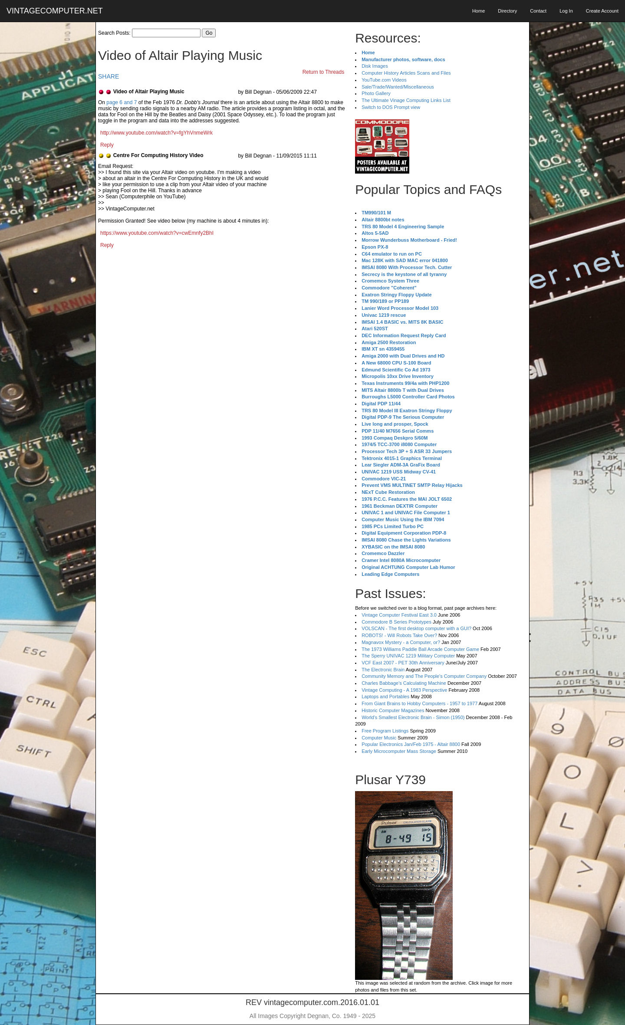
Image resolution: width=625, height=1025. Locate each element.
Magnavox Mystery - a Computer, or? (401, 642)
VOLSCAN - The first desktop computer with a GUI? (416, 628)
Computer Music (379, 737)
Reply (107, 145)
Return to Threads (324, 72)
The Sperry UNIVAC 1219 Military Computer (408, 655)
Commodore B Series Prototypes (396, 621)
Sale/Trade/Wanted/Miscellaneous (398, 86)
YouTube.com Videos (384, 79)
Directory (507, 10)
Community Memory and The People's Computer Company (424, 676)
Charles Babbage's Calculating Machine (404, 683)
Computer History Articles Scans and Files (406, 73)
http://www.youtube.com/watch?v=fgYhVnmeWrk (156, 133)
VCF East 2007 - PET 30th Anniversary (403, 662)
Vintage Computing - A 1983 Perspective (404, 690)
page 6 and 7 (121, 102)
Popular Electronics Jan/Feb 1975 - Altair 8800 (411, 744)
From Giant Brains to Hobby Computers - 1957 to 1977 (419, 703)
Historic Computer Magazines (393, 710)
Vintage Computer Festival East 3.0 (399, 615)
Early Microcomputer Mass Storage (399, 751)
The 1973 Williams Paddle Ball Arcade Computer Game (420, 649)
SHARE (108, 76)
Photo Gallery (376, 93)
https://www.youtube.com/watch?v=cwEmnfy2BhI (157, 233)
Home (478, 10)
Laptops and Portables (385, 696)
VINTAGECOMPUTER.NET (55, 11)
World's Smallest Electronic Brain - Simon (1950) (413, 717)
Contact (538, 10)
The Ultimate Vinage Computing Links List (406, 100)
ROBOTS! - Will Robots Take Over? (399, 635)
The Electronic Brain (383, 669)
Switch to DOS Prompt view (391, 107)
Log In (566, 10)
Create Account (602, 10)
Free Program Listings (385, 730)
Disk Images (375, 66)
